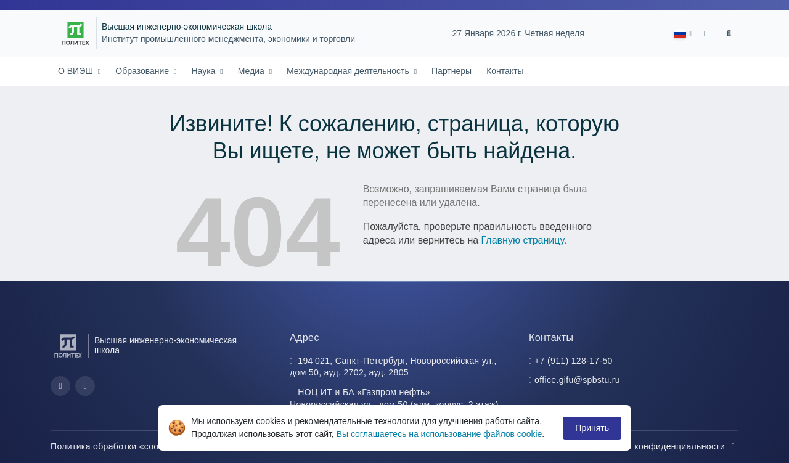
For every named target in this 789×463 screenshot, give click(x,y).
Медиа (252, 71)
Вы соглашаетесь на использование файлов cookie (439, 434)
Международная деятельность (349, 71)
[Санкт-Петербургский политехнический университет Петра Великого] (75, 33)
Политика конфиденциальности (665, 446)
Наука (204, 71)
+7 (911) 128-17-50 (573, 361)
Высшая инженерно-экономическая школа (187, 26)
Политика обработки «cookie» (120, 446)
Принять (592, 428)
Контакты (504, 71)
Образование (143, 71)
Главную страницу (522, 240)
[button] (683, 33)
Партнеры (451, 71)
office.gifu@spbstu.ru (577, 380)
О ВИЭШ (77, 71)
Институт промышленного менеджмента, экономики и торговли (228, 39)
